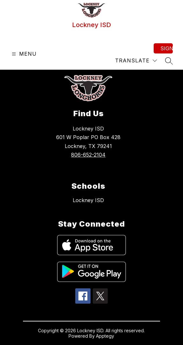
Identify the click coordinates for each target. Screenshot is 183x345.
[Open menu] (23, 54)
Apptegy (105, 336)
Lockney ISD (88, 200)
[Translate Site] (135, 61)
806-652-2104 (88, 154)
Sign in (166, 48)
